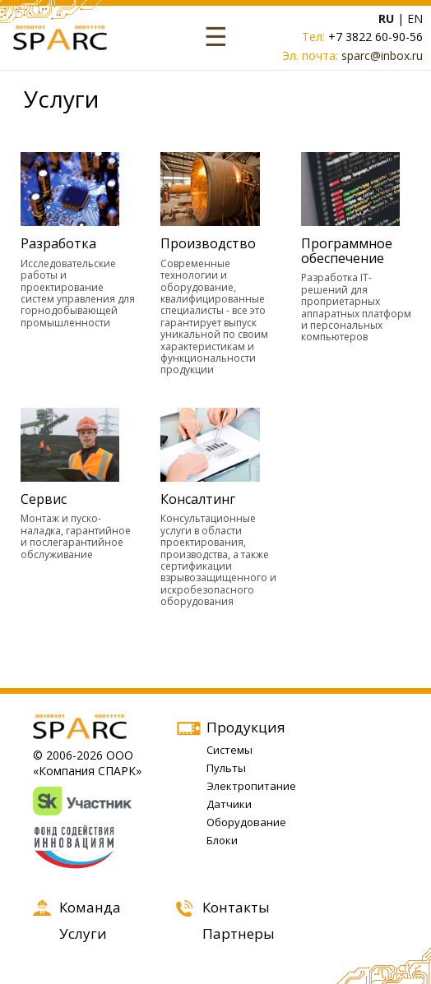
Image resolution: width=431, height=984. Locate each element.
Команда (90, 907)
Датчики (229, 804)
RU (386, 18)
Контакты (236, 907)
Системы (229, 749)
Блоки (222, 840)
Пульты (226, 767)
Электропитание (251, 785)
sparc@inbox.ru (382, 55)
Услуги (83, 933)
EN (415, 18)
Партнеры (238, 933)
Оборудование (246, 822)
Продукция (245, 727)
